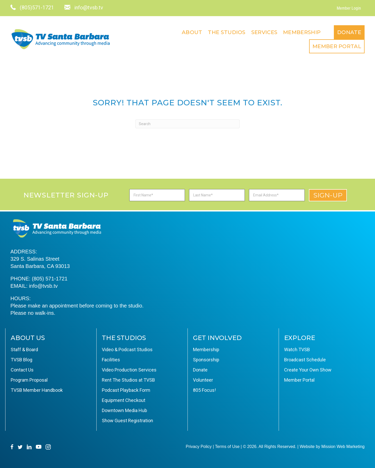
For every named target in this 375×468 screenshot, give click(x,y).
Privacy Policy (199, 446)
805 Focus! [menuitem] (204, 390)
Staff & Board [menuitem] (24, 349)
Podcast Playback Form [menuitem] (126, 390)
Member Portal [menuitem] (336, 46)
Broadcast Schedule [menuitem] (305, 359)
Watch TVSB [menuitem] (297, 349)
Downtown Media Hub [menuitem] (124, 410)
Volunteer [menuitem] (203, 380)
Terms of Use (227, 446)
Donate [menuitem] (349, 32)
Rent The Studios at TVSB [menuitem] (128, 380)
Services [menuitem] (264, 32)
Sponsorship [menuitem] (206, 359)
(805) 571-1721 (49, 278)
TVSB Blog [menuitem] (21, 359)
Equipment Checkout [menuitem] (123, 400)
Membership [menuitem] (302, 32)
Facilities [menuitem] (111, 359)
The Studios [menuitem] (226, 32)
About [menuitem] (192, 32)
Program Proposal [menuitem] (29, 380)
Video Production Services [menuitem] (129, 370)
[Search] (187, 123)
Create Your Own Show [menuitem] (308, 370)
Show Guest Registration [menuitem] (127, 420)
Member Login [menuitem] (349, 8)
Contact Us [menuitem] (22, 370)
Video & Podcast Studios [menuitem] (127, 349)
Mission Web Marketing (343, 446)
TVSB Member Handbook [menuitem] (37, 390)
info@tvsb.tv (43, 286)
